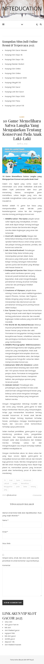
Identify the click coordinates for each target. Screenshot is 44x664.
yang (5, 490)
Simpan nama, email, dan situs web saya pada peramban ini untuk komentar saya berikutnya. (20, 559)
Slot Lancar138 (18, 105)
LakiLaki (6, 483)
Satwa (25, 487)
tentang (33, 487)
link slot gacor (10, 636)
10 (5, 480)
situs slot (8, 622)
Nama (5, 520)
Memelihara (25, 483)
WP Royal (30, 660)
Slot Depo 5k (17, 55)
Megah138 (16, 82)
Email (5, 532)
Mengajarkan (8, 487)
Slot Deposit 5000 (19, 78)
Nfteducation (22, 8)
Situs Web (6, 543)
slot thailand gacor (12, 630)
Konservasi (27, 480)
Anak (10, 480)
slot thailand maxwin (13, 644)
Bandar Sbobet (18, 64)
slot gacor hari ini (11, 624)
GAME (22, 117)
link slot (8, 627)
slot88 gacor (10, 639)
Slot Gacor (16, 87)
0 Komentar (37, 495)
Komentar (6, 565)
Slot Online (16, 68)
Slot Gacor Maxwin (19, 50)
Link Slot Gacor (18, 91)
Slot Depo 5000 (18, 96)
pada (18, 487)
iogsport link (10, 633)
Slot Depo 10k (17, 59)
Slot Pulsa (16, 101)
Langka (15, 483)
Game (18, 480)
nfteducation (12, 495)
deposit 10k (9, 642)
